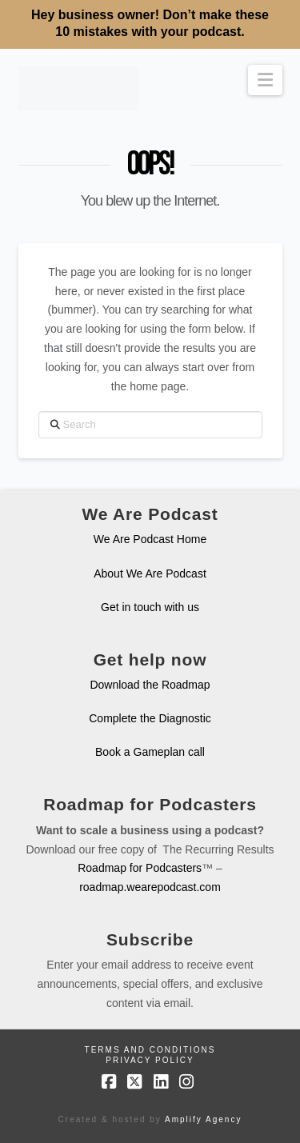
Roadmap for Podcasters (140, 867)
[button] (265, 80)
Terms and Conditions (150, 1049)
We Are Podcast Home (150, 539)
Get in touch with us (150, 607)
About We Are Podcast (150, 573)
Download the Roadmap (150, 684)
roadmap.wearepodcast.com (150, 887)
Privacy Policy (150, 1060)
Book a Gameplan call (150, 751)
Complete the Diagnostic (150, 718)
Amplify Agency (203, 1119)
